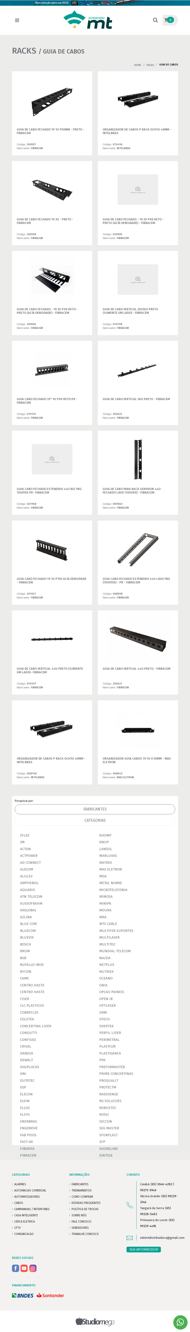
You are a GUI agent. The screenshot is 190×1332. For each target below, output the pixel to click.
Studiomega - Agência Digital (95, 1321)
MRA (102, 917)
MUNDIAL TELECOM (115, 951)
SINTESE (106, 1155)
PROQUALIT (108, 1080)
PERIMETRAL (109, 1040)
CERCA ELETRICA (24, 1221)
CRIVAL (25, 1046)
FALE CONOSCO (81, 1221)
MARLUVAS (108, 856)
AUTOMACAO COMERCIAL (30, 1190)
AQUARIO (27, 890)
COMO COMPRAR (82, 1196)
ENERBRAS (28, 1121)
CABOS (18, 1203)
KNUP (104, 842)
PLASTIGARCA (110, 1053)
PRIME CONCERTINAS (116, 1073)
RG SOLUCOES (110, 1101)
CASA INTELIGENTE (26, 1215)
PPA (102, 1060)
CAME (24, 978)
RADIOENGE (108, 1094)
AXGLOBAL (28, 910)
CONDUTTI (28, 1033)
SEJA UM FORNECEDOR (143, 1249)
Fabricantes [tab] (95, 809)
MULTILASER (109, 937)
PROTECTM (107, 1087)
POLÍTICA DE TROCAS (85, 1209)
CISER (24, 999)
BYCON (25, 971)
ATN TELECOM (31, 896)
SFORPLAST (108, 1135)
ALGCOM (26, 869)
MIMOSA (106, 896)
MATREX (105, 862)
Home (137, 65)
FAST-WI (26, 1142)
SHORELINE (108, 1149)
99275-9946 (148, 1190)
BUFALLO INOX (32, 964)
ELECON (26, 1094)
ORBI (103, 1012)
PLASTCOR (107, 1046)
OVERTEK (106, 1026)
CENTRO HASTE (32, 985)
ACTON (25, 849)
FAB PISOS (28, 1135)
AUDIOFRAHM (31, 903)
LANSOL (105, 849)
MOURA (105, 910)
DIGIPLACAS (29, 1067)
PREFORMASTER (112, 1067)
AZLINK (26, 917)
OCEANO (106, 978)
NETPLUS (106, 964)
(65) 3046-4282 (161, 1184)
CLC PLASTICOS (32, 1005)
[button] (155, 20)
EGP (23, 1087)
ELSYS (25, 1114)
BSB (23, 958)
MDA (103, 876)
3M (22, 842)
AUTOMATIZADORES (27, 1196)
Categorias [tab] (95, 820)
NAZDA (105, 958)
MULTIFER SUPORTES (116, 931)
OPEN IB (106, 999)
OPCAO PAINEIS (111, 992)
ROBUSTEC (107, 1108)
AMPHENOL (29, 883)
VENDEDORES (80, 1227)
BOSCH (25, 944)
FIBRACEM (28, 1155)
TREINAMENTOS (82, 1190)
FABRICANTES (80, 1184)
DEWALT (26, 1060)
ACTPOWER (28, 856)
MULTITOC (107, 944)
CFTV (17, 1227)
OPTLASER (107, 1005)
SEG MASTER (109, 1128)
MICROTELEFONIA (113, 890)
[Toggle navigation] (17, 20)
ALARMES (20, 1184)
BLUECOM (28, 931)
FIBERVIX (27, 1149)
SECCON (105, 1121)
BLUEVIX (27, 937)
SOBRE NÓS (79, 1215)
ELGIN (25, 1101)
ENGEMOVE (29, 1128)
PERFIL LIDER (110, 1033)
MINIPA (105, 903)
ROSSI (104, 1114)
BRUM (25, 951)
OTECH (104, 1019)
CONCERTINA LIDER (35, 1026)
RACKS (150, 65)
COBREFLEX (29, 1012)
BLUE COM (28, 924)
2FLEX (24, 835)
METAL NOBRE (110, 883)
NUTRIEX (106, 971)
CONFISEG (28, 1040)
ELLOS (25, 1108)
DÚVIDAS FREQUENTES (86, 1203)
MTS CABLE (108, 924)
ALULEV (26, 876)
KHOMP (105, 835)
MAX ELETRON (110, 869)
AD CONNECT (30, 862)
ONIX (103, 985)
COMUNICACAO (24, 1234)
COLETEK (27, 1019)
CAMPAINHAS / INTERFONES (32, 1209)
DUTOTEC (27, 1080)
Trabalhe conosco (85, 1234)
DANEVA (26, 1053)
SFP (102, 1142)
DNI (23, 1073)
